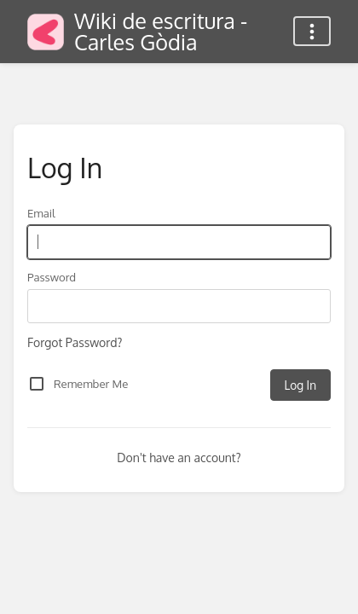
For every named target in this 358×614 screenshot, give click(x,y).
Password (51, 276)
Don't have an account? (178, 457)
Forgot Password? (74, 342)
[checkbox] (36, 384)
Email (41, 213)
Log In (300, 385)
